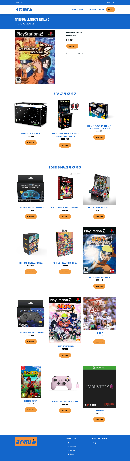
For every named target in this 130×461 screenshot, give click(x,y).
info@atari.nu (110, 2)
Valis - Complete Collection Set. (31, 263)
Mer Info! (72, 46)
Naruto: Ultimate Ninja (65, 346)
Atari (74, 10)
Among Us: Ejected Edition (30, 133)
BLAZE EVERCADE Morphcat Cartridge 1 (65, 207)
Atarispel (93, 10)
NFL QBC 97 (99, 333)
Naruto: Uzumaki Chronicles (99, 277)
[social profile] (21, 2)
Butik (110, 9)
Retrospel (78, 32)
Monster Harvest (30, 401)
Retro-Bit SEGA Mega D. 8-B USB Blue (31, 207)
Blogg (101, 10)
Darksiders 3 (99, 410)
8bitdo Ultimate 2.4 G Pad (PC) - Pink (65, 401)
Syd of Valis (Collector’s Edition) (65, 263)
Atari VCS (82, 10)
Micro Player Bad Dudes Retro (99, 207)
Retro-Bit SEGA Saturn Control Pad (31, 332)
